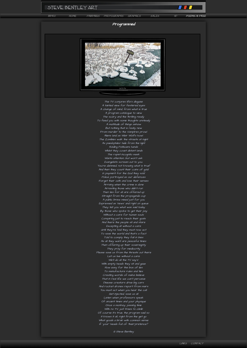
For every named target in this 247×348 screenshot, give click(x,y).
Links (183, 343)
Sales (154, 16)
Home (72, 16)
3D (175, 16)
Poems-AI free (196, 16)
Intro (52, 16)
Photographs (113, 16)
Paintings (93, 16)
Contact (197, 343)
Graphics (134, 16)
